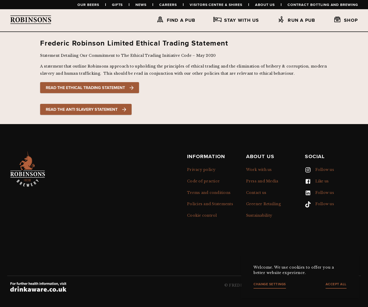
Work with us (259, 169)
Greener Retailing (263, 204)
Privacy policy (201, 169)
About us (265, 4)
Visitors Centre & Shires (216, 4)
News (140, 4)
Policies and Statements (210, 204)
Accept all (336, 284)
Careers (168, 4)
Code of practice (203, 181)
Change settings (270, 284)
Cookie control (202, 215)
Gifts (117, 4)
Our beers (88, 4)
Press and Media (262, 181)
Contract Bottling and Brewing (323, 4)
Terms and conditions (209, 192)
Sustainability (259, 215)
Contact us (256, 192)
